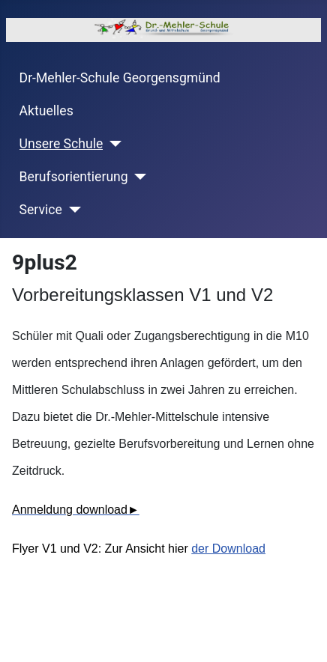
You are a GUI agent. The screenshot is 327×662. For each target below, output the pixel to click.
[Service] (71, 210)
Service (41, 209)
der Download (228, 548)
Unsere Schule (62, 143)
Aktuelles (47, 110)
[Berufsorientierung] (137, 177)
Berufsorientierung (74, 176)
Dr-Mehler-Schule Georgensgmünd (120, 77)
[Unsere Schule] (112, 144)
